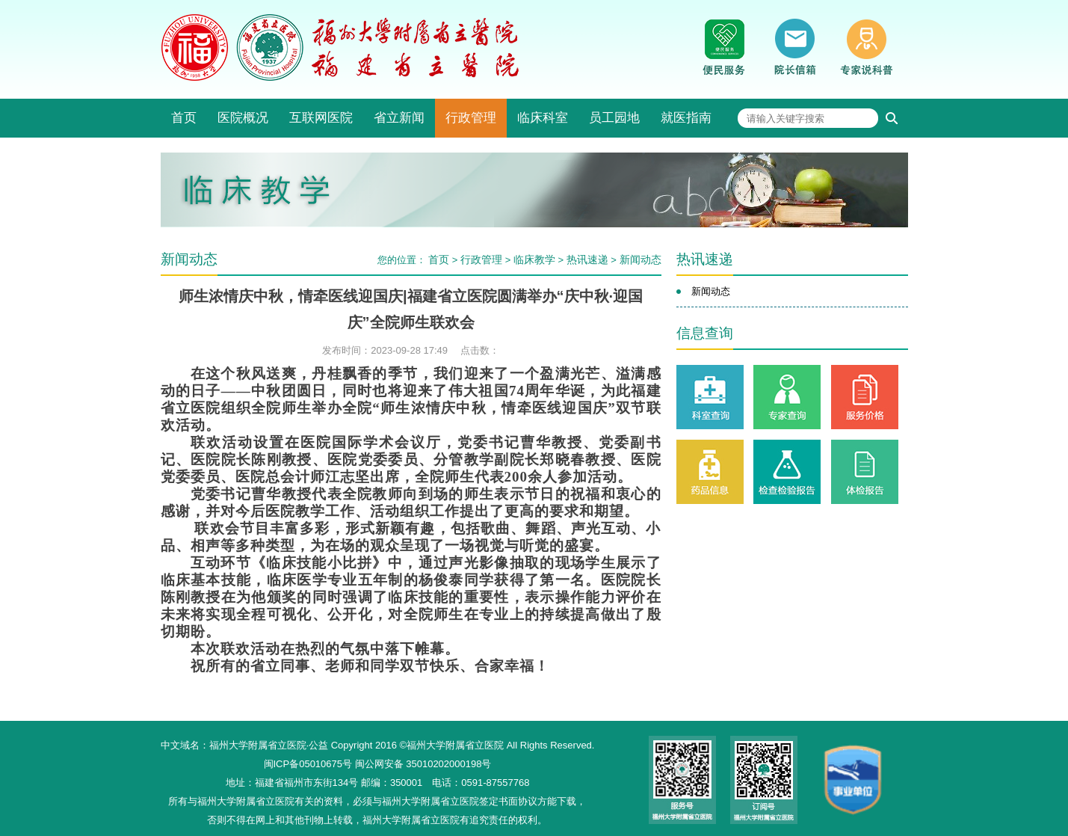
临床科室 (542, 118)
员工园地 (614, 118)
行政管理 (470, 118)
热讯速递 (587, 259)
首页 (184, 118)
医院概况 (242, 118)
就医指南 (686, 118)
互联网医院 (321, 118)
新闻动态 (640, 259)
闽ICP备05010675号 (308, 763)
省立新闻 (399, 118)
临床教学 (534, 259)
